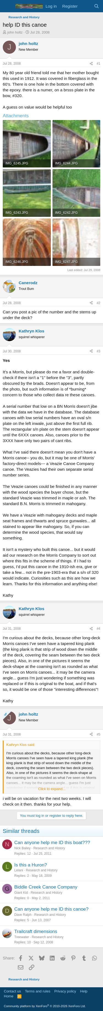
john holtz (15, 32)
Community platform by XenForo (45, 1006)
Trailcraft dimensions (35, 931)
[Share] (91, 64)
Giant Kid (21, 893)
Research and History (49, 848)
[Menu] (7, 6)
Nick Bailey (22, 848)
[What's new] (85, 6)
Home (8, 996)
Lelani (18, 870)
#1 (98, 63)
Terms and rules (37, 991)
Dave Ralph (23, 915)
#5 (98, 734)
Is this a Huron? (30, 865)
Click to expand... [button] (52, 789)
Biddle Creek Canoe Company (45, 887)
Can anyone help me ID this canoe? (51, 909)
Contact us (12, 991)
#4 (98, 629)
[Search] (96, 6)
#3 (98, 351)
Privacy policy (65, 991)
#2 (98, 303)
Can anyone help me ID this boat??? (52, 842)
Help (84, 991)
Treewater (21, 937)
